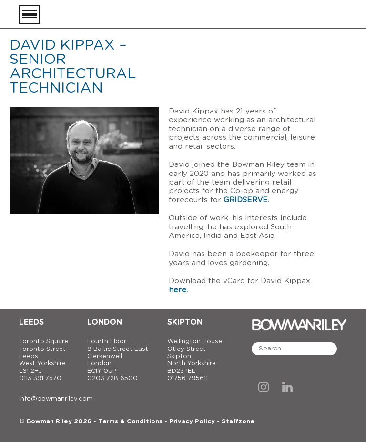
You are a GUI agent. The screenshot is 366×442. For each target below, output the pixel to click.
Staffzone (238, 422)
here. (178, 290)
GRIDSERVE (246, 200)
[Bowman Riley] (299, 14)
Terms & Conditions (130, 422)
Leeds (31, 322)
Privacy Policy (192, 422)
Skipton (185, 322)
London (104, 322)
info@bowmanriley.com (56, 399)
